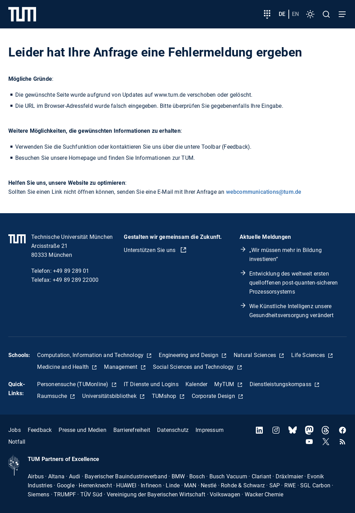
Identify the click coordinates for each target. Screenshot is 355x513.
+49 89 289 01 (71, 271)
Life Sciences (308, 355)
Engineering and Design (189, 355)
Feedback (40, 430)
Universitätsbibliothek (110, 396)
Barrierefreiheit (131, 430)
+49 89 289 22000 (75, 280)
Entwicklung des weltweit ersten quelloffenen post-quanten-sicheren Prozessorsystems (293, 282)
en (295, 14)
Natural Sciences (255, 355)
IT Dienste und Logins (151, 384)
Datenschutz (173, 430)
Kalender (196, 384)
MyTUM (224, 384)
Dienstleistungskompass (281, 384)
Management (121, 367)
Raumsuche (52, 396)
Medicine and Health (63, 367)
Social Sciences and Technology (194, 367)
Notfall (16, 441)
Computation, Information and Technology (91, 355)
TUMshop (165, 396)
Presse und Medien (82, 430)
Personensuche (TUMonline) (73, 384)
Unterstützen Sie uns (150, 250)
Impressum (210, 430)
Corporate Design (214, 396)
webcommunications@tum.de (264, 192)
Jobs (14, 430)
